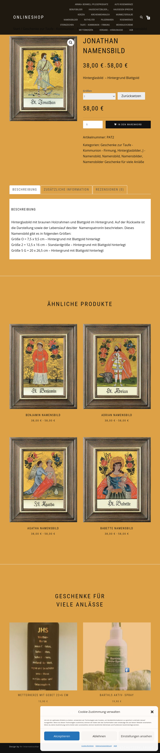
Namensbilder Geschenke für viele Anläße (113, 162)
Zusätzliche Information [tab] (66, 189)
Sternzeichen (67, 25)
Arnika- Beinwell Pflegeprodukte (91, 4)
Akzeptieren (62, 736)
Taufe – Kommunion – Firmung (95, 25)
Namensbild (111, 156)
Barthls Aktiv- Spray (117, 695)
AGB (115, 746)
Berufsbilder (75, 9)
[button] (152, 712)
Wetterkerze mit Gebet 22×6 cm (43, 695)
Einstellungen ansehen (136, 736)
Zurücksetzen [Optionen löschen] (131, 96)
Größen (87, 91)
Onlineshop (28, 17)
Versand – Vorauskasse (111, 30)
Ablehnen (99, 736)
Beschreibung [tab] (25, 189)
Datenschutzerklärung (104, 746)
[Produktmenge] (93, 124)
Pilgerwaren (107, 20)
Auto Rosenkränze (124, 4)
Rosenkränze (126, 20)
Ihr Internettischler (29, 746)
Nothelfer (89, 20)
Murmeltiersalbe (124, 14)
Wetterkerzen (86, 30)
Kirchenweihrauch (100, 14)
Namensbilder (71, 20)
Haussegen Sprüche (123, 9)
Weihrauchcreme (124, 25)
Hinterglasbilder (129, 150)
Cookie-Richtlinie (87, 746)
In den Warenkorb (130, 124)
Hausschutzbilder (98, 9)
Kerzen (81, 14)
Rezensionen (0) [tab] (110, 189)
